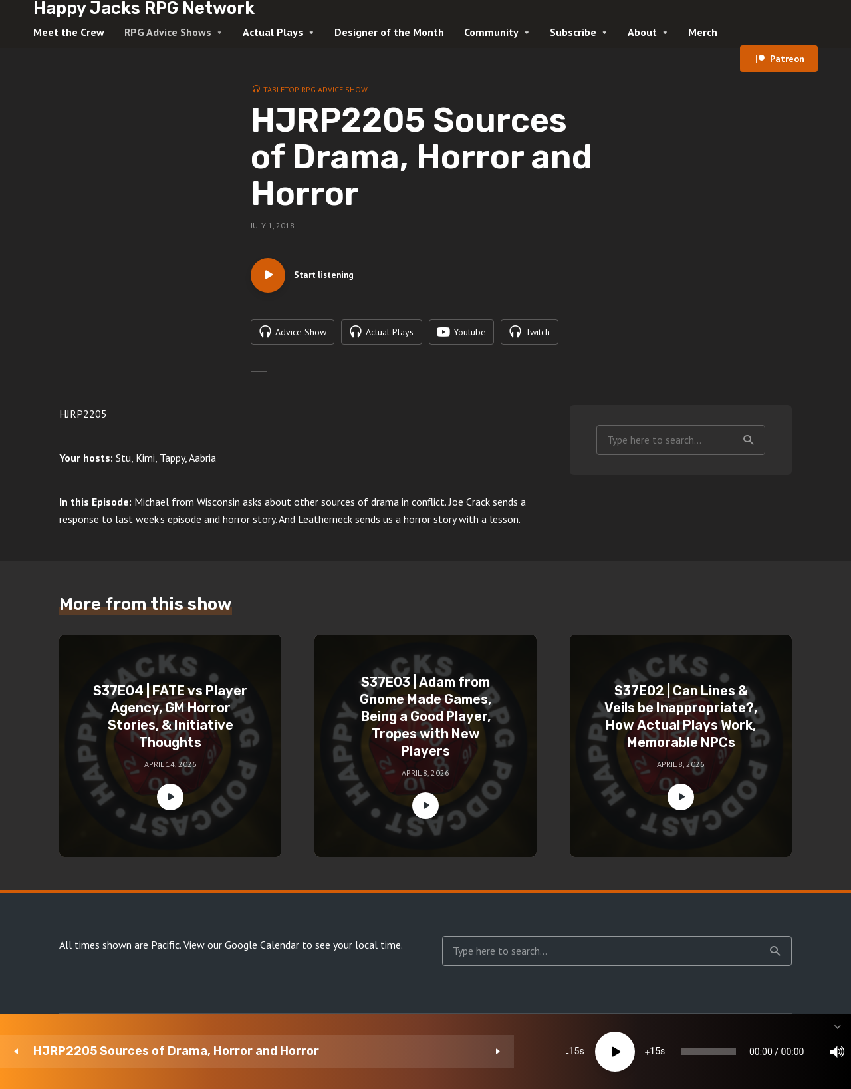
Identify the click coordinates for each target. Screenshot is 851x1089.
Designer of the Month (389, 32)
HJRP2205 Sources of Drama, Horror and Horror (143, 1051)
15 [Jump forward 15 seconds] (393, 1051)
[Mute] (658, 1052)
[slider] (488, 1051)
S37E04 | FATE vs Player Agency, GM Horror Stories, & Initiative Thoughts (170, 723)
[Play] (353, 1052)
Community (491, 32)
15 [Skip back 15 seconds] (312, 1051)
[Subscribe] (738, 1052)
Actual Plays (273, 32)
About (642, 32)
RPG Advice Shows (167, 32)
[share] (778, 1052)
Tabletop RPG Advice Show (315, 89)
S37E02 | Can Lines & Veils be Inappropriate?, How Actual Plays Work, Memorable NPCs (680, 723)
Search (749, 446)
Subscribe (573, 32)
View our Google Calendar (241, 951)
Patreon (787, 59)
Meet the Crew (68, 32)
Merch (702, 32)
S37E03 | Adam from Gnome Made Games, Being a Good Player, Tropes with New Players (425, 723)
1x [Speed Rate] (698, 1051)
